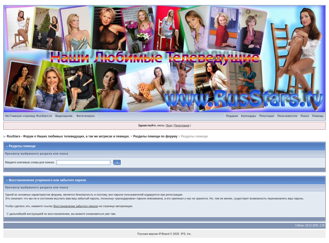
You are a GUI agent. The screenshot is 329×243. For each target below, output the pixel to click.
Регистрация (181, 125)
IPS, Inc (186, 233)
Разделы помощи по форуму (155, 136)
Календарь (248, 116)
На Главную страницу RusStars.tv (28, 116)
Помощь (318, 116)
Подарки (232, 116)
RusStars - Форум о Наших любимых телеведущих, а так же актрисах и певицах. (68, 136)
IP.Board (164, 233)
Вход (169, 125)
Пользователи (287, 116)
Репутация (267, 116)
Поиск (305, 116)
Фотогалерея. (85, 116)
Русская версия (148, 233)
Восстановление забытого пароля (75, 206)
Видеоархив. (64, 116)
